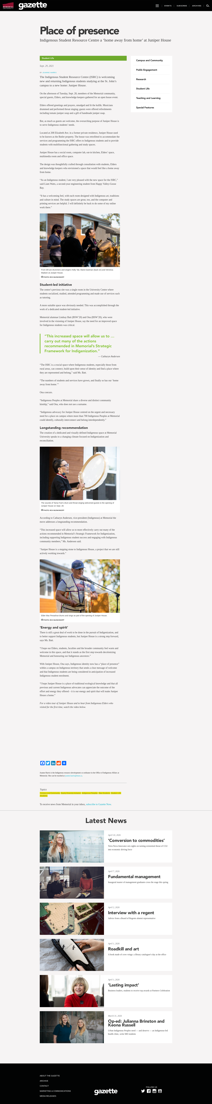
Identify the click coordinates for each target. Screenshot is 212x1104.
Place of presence (79, 30)
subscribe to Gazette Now (98, 804)
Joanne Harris (49, 72)
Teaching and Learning (148, 98)
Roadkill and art (123, 949)
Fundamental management (134, 876)
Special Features (145, 107)
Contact (44, 1086)
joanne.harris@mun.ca (73, 776)
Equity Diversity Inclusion (71, 793)
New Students (104, 793)
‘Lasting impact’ (123, 985)
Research (141, 79)
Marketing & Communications (55, 1091)
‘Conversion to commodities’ (136, 840)
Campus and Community (50, 793)
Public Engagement (146, 70)
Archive (44, 1081)
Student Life (116, 793)
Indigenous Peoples (89, 793)
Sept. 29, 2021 (47, 66)
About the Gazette (50, 1076)
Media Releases (48, 1096)
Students (43, 796)
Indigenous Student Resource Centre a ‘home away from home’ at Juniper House (105, 40)
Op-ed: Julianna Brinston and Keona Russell (136, 1023)
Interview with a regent (131, 913)
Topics (43, 789)
